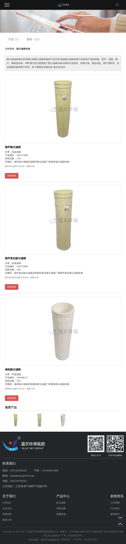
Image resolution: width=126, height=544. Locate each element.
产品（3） (14, 39)
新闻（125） (34, 39)
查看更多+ (61, 514)
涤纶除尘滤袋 (13, 369)
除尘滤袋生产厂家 (57, 535)
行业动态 (115, 508)
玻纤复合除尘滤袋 (15, 258)
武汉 (80, 539)
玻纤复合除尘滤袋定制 (25, 273)
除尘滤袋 (61, 502)
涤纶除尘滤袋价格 (60, 384)
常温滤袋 (16, 374)
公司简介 (7, 502)
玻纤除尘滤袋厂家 (41, 162)
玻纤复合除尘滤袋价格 (71, 273)
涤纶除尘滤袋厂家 (41, 384)
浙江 (95, 539)
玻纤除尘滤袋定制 (23, 162)
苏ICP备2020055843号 (81, 531)
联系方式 (7, 520)
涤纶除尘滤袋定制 (23, 384)
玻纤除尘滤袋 (13, 147)
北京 (90, 539)
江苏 (75, 539)
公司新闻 (115, 502)
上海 (85, 539)
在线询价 (11, 175)
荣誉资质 (7, 514)
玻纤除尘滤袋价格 (60, 162)
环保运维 (61, 508)
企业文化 (7, 508)
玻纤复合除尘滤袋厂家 (48, 273)
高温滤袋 (16, 152)
